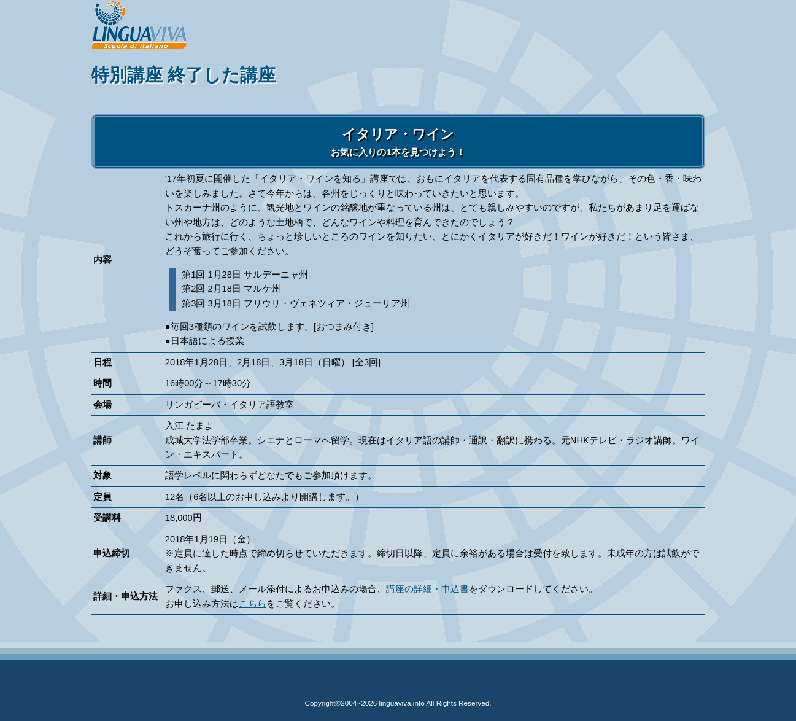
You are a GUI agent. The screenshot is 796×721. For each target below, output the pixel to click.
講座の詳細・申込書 (427, 589)
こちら (252, 604)
